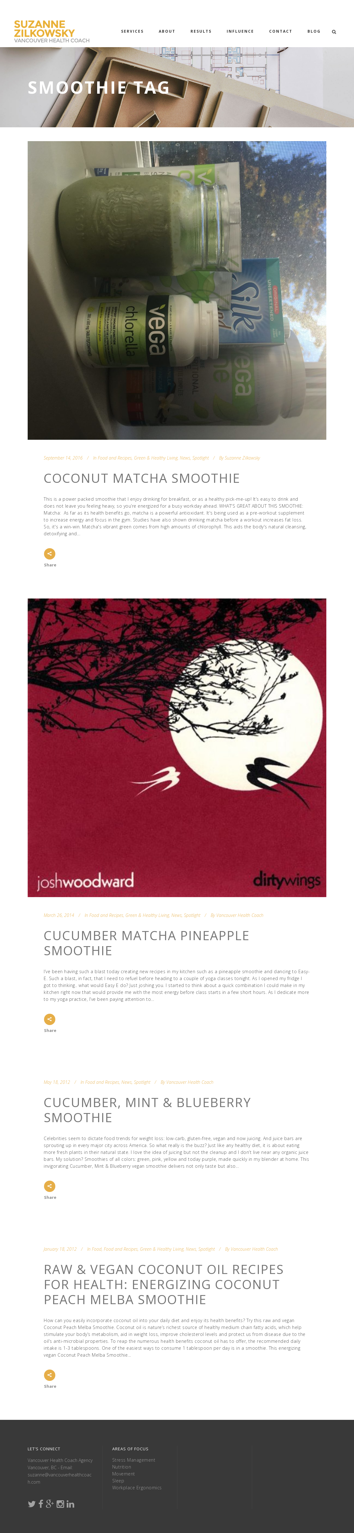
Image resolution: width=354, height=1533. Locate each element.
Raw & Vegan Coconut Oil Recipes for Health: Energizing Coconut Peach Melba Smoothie (164, 1284)
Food (97, 1249)
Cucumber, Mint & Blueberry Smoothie (147, 1110)
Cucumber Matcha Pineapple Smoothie (147, 943)
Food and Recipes (115, 458)
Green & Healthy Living (156, 458)
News (185, 458)
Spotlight (200, 458)
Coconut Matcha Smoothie (142, 478)
